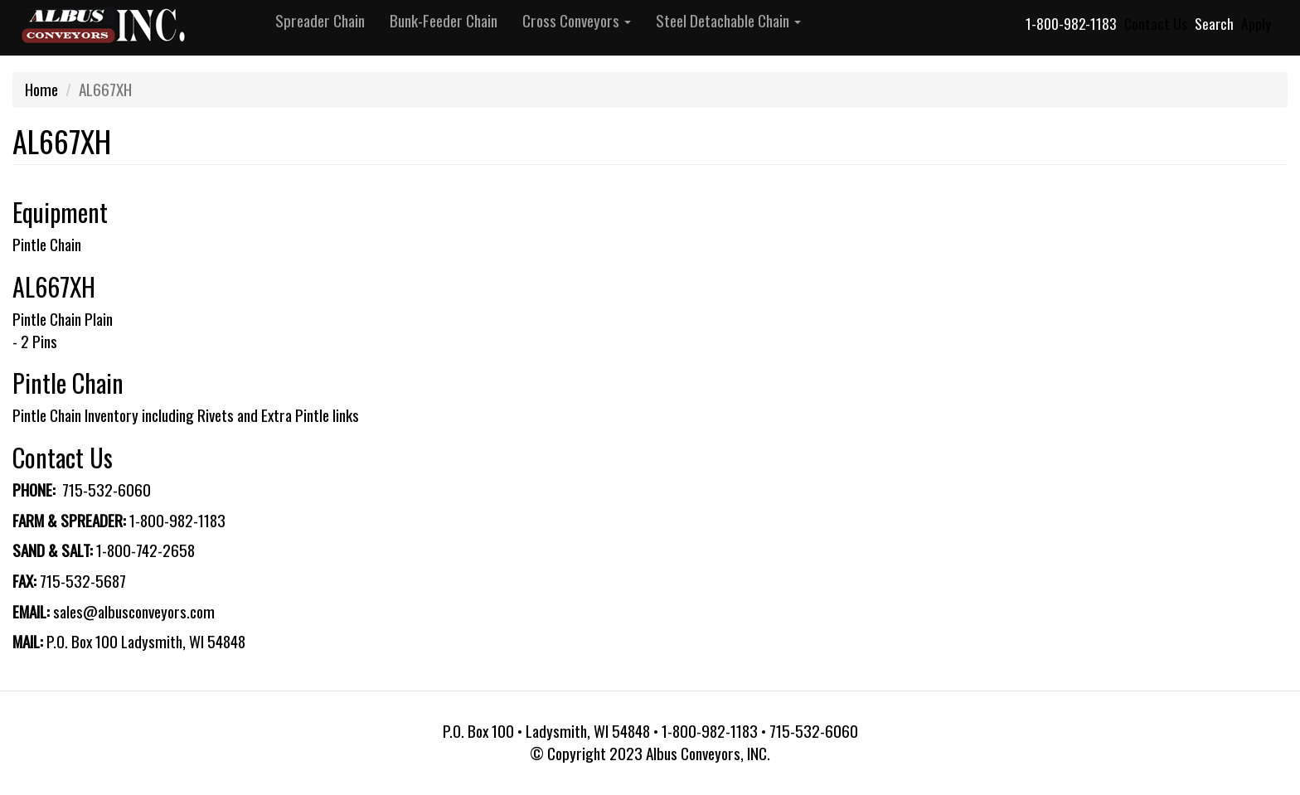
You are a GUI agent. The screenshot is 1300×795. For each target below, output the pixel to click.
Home (41, 89)
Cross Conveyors (576, 20)
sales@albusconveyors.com (134, 611)
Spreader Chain (320, 20)
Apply (1256, 23)
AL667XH (53, 286)
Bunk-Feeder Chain (443, 20)
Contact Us (1155, 23)
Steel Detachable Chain (728, 20)
